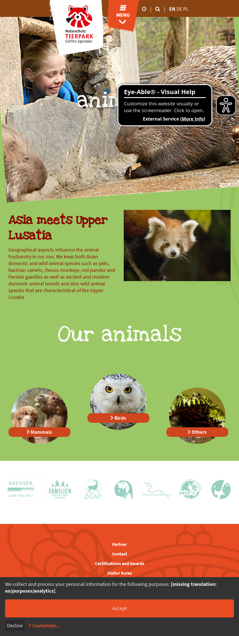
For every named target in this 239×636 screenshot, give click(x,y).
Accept (119, 608)
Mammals (41, 432)
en (172, 9)
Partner (119, 544)
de (179, 9)
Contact (119, 554)
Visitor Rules (119, 573)
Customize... (46, 625)
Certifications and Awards (119, 563)
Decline (15, 625)
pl (186, 9)
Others (199, 432)
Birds (120, 418)
